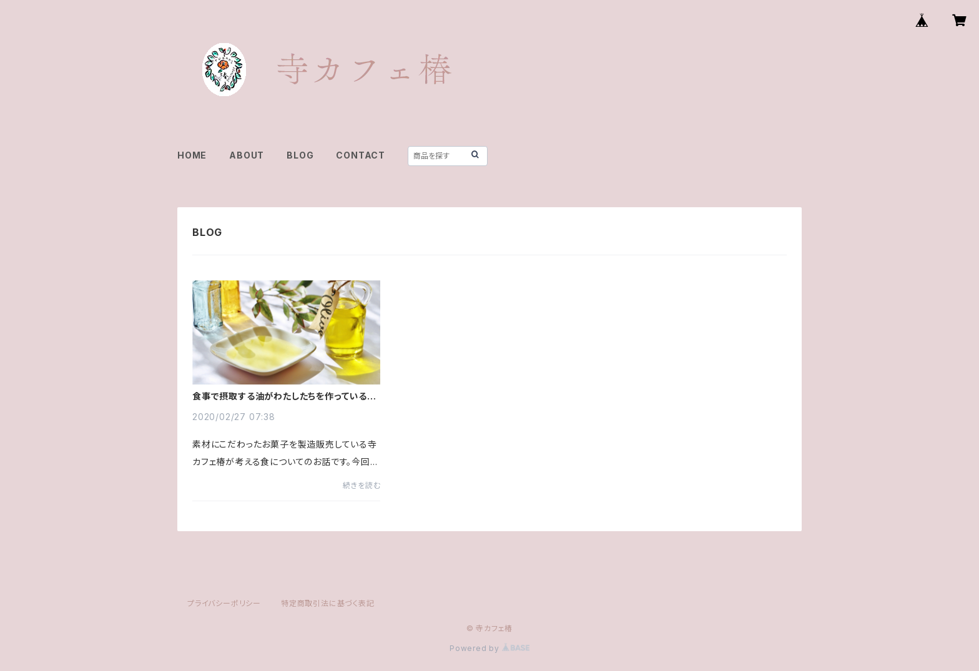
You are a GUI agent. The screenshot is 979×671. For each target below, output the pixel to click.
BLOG (300, 155)
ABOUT (246, 155)
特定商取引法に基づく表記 (328, 603)
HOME (192, 155)
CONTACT (360, 155)
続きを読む (361, 485)
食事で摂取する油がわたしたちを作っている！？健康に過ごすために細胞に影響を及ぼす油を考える (285, 396)
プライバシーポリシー (224, 603)
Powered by (489, 648)
